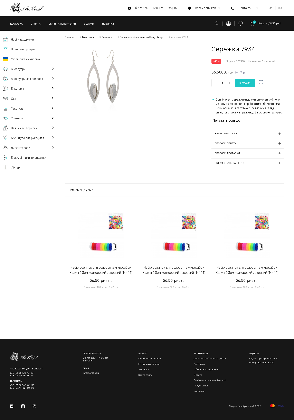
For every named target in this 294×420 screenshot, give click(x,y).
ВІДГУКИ (89, 23)
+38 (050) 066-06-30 (22, 385)
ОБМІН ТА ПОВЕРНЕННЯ (62, 23)
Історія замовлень (149, 364)
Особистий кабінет (149, 358)
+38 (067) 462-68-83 (22, 388)
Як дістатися (201, 385)
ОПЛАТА (35, 23)
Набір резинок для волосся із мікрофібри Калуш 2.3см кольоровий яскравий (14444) (101, 270)
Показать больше (226, 120)
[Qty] (222, 82)
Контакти (199, 391)
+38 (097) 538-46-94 (22, 375)
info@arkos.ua (91, 372)
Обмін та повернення (206, 369)
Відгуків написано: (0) (229, 163)
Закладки (143, 369)
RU (280, 8)
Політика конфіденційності (210, 380)
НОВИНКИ (108, 23)
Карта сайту (145, 375)
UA (271, 8)
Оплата (198, 375)
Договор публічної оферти (210, 358)
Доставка (199, 364)
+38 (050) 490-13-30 (22, 373)
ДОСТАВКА (16, 23)
